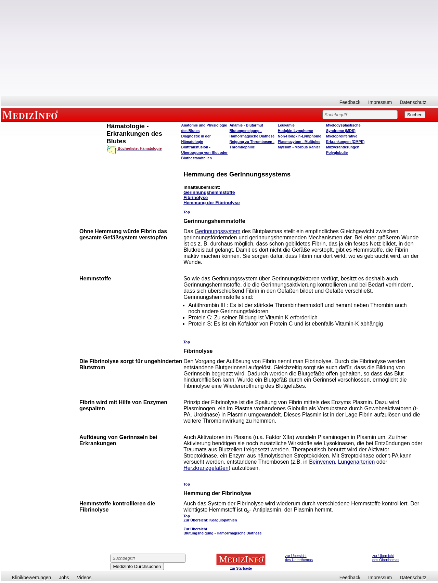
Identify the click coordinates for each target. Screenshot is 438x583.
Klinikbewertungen (31, 577)
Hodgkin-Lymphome (295, 131)
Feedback (349, 102)
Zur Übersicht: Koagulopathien (210, 520)
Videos (84, 577)
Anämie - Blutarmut (246, 125)
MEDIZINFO (31, 114)
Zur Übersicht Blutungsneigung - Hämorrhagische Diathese (222, 531)
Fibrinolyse (195, 197)
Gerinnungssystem (217, 231)
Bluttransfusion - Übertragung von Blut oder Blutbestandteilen (204, 152)
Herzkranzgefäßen (206, 468)
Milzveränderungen (342, 147)
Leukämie (286, 125)
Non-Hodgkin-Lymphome (299, 136)
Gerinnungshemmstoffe (209, 192)
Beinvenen (322, 462)
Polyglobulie (337, 152)
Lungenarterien (356, 462)
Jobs (64, 577)
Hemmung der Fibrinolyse (211, 202)
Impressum (380, 102)
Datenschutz (413, 102)
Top (186, 212)
